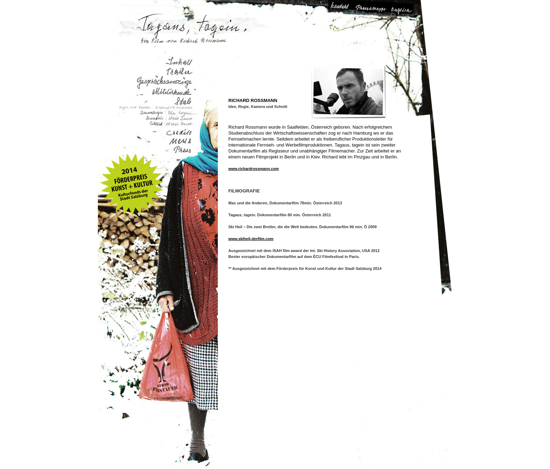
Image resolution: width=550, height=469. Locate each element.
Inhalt (176, 62)
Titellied (167, 125)
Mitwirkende (165, 90)
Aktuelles (180, 142)
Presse (182, 150)
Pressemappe (371, 8)
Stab (179, 100)
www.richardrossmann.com (253, 168)
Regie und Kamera (146, 108)
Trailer (179, 71)
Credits (179, 133)
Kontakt (343, 8)
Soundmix (168, 119)
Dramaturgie (163, 113)
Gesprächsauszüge (163, 81)
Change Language (400, 8)
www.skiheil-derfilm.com (251, 239)
